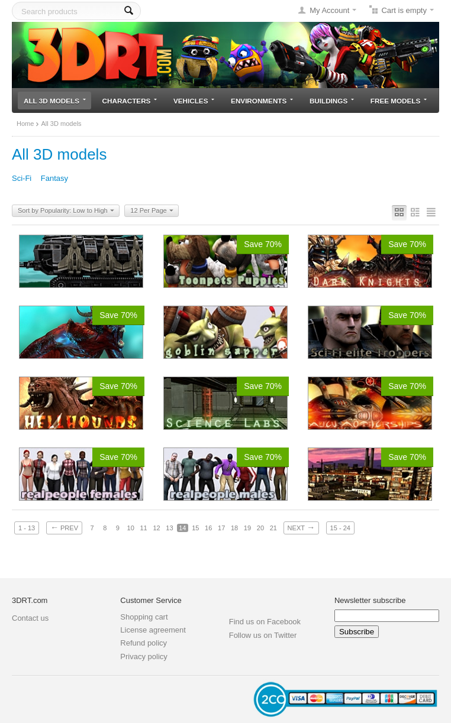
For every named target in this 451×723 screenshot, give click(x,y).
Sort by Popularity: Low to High (66, 211)
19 (247, 527)
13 (169, 527)
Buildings (332, 101)
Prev (64, 527)
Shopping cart (143, 616)
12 (156, 527)
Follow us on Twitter (263, 635)
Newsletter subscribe (370, 600)
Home (25, 123)
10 (130, 527)
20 (260, 527)
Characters (129, 101)
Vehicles (193, 101)
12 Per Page (151, 211)
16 (208, 527)
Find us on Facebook (265, 621)
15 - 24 (340, 527)
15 (195, 527)
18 (234, 527)
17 (221, 527)
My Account (329, 10)
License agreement (153, 629)
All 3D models (55, 101)
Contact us (30, 618)
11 (143, 527)
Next (301, 527)
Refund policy (143, 642)
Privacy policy (143, 656)
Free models (399, 101)
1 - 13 (26, 527)
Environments (262, 101)
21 (273, 527)
